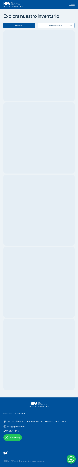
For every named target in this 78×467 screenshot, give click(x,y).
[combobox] (56, 25)
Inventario (7, 413)
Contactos (20, 413)
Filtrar (19, 25)
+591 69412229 (11, 431)
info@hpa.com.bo (14, 426)
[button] (72, 5)
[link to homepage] (39, 404)
